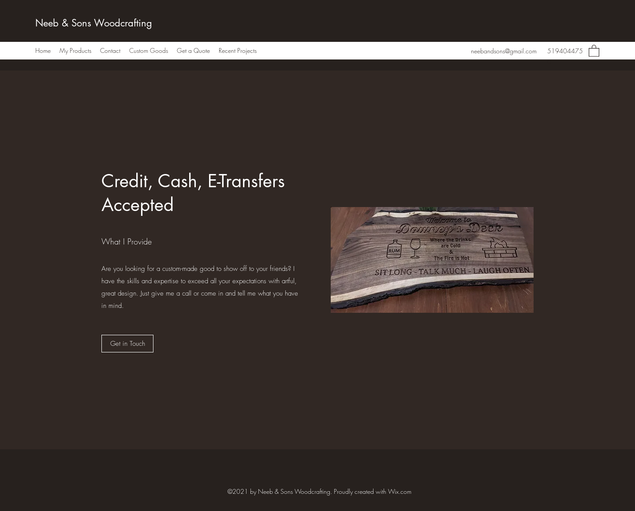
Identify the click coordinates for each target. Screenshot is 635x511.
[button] (594, 50)
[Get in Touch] (127, 343)
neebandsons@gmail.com (504, 51)
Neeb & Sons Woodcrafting (93, 23)
